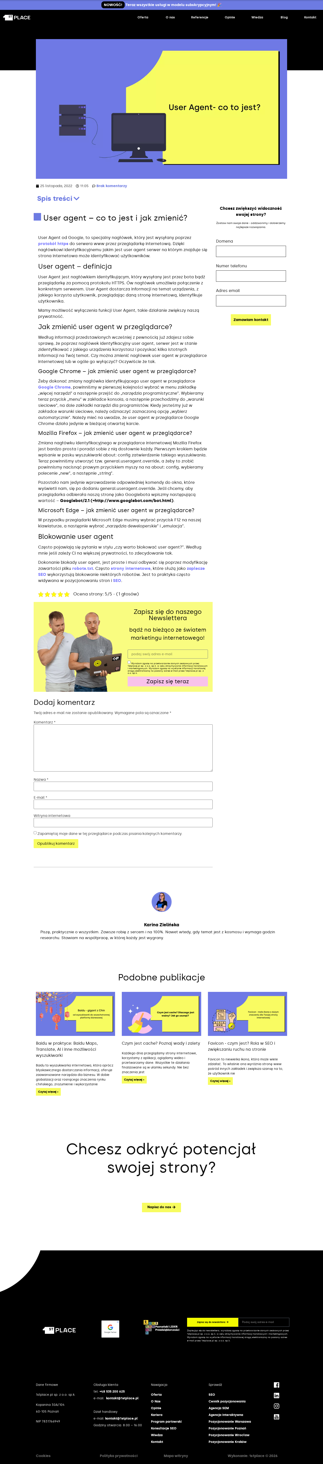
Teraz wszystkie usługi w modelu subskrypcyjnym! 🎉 (161, 4)
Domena (224, 241)
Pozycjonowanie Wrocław (229, 1435)
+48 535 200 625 (112, 1391)
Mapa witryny (176, 1456)
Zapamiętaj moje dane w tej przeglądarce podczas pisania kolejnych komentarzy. (109, 834)
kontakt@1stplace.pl (122, 1398)
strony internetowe (131, 568)
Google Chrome (54, 387)
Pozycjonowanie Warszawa (230, 1422)
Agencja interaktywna (226, 1415)
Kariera (156, 1415)
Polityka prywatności (118, 1456)
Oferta (156, 1395)
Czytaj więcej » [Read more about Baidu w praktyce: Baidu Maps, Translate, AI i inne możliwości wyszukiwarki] (48, 1091)
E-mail (40, 797)
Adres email (228, 290)
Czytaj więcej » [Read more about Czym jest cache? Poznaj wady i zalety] (134, 1079)
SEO (117, 580)
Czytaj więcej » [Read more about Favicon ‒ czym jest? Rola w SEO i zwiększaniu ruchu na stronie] (220, 1081)
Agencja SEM (219, 1408)
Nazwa (41, 779)
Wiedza (157, 1435)
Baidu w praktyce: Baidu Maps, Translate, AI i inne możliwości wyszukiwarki (67, 1049)
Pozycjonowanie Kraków (228, 1442)
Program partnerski (166, 1422)
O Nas (155, 1401)
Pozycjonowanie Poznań (227, 1428)
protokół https (53, 243)
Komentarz (45, 722)
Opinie (156, 1408)
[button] (76, 198)
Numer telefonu (231, 266)
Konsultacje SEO (164, 1428)
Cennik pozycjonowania (227, 1401)
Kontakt (157, 1442)
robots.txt (82, 568)
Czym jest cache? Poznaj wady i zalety (161, 1043)
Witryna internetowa (52, 816)
